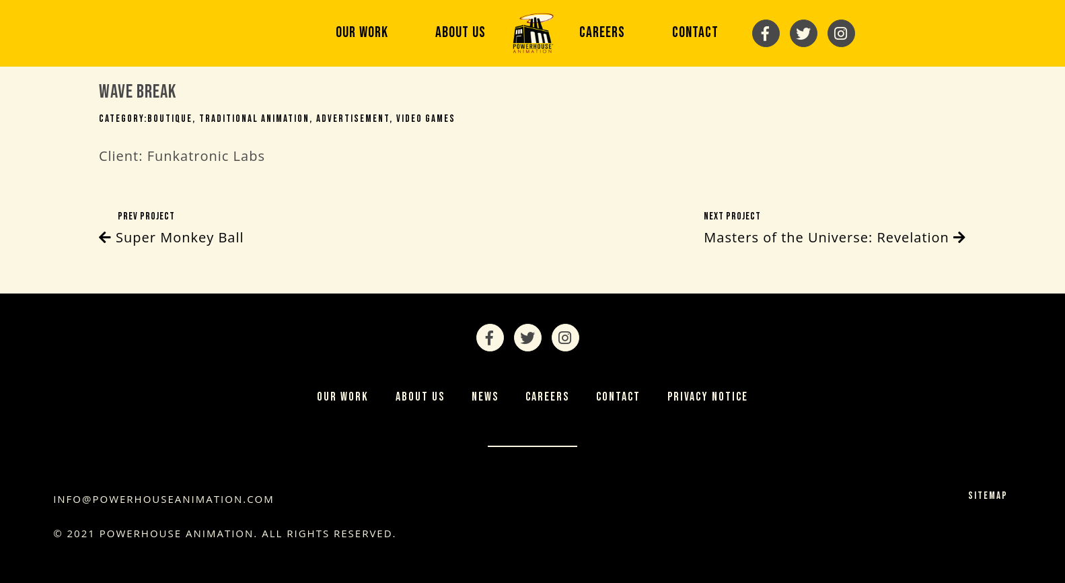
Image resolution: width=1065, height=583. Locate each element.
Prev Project (171, 229)
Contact (695, 33)
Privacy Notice (707, 397)
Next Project (835, 229)
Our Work (362, 33)
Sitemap (988, 495)
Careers (602, 33)
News (485, 397)
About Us (460, 33)
